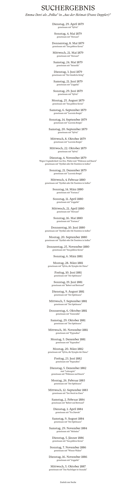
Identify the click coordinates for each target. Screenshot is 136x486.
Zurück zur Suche (68, 482)
